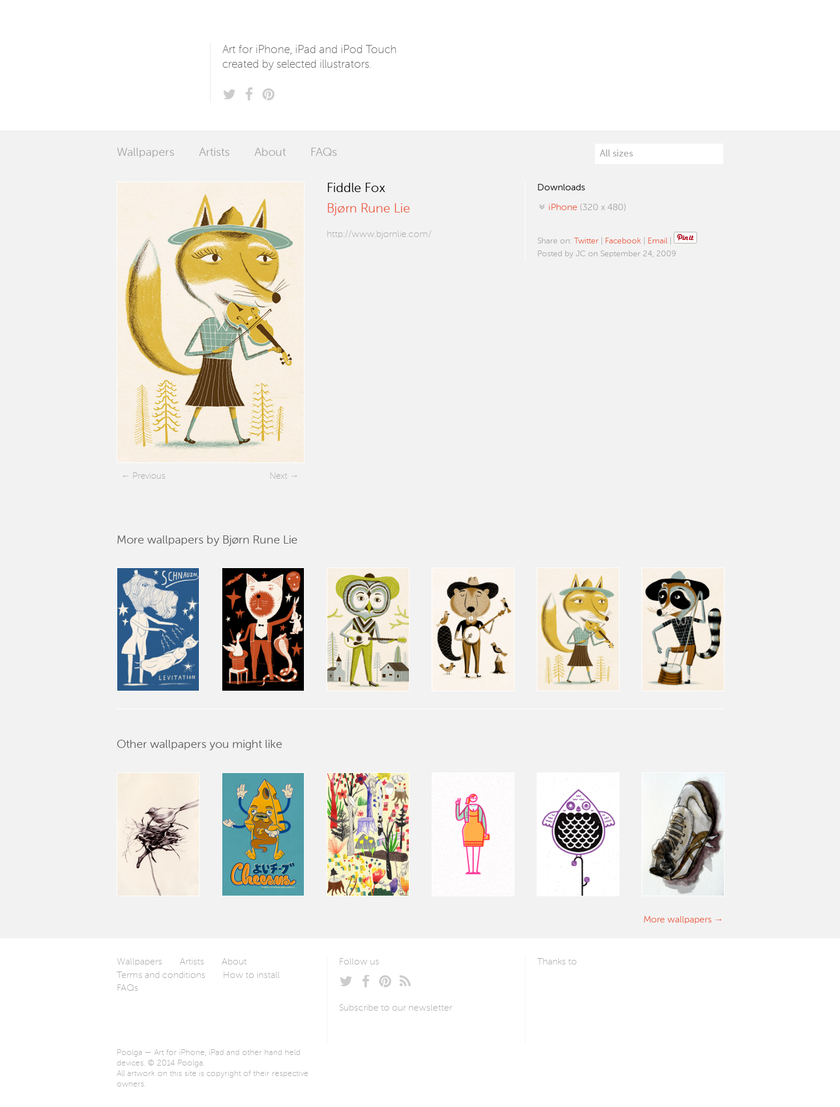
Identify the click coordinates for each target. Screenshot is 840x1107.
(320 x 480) (587, 208)
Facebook (623, 241)
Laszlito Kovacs (558, 989)
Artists (214, 153)
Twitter (586, 241)
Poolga (163, 65)
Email (657, 241)
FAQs (323, 153)
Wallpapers (145, 153)
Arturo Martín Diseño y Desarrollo (598, 989)
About (270, 153)
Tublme (646, 989)
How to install (251, 975)
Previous (148, 476)
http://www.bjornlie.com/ (379, 234)
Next (279, 476)
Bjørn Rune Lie (368, 209)
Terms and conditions (161, 975)
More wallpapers (677, 920)
